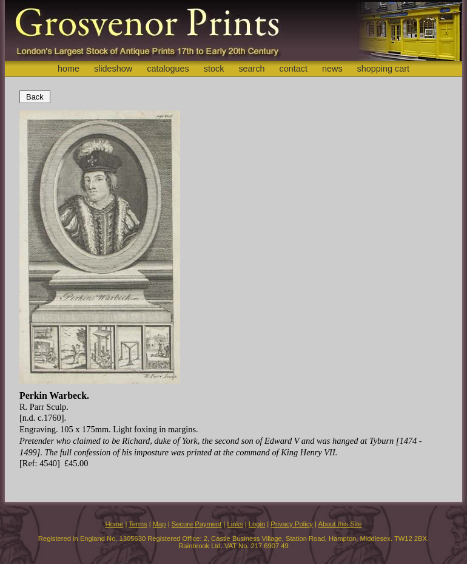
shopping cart (383, 68)
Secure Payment (197, 524)
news (332, 68)
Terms (138, 524)
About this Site (339, 524)
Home (114, 524)
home (68, 68)
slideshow (113, 68)
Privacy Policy (291, 524)
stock (214, 68)
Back (35, 96)
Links (235, 524)
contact (293, 68)
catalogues (168, 68)
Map (159, 524)
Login (257, 524)
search (251, 68)
